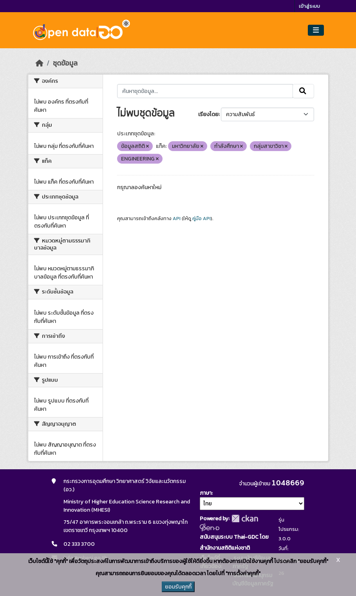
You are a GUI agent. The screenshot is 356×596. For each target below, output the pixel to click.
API (177, 218)
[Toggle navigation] (316, 30)
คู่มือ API (201, 218)
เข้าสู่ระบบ (309, 6)
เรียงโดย (208, 114)
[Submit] (303, 91)
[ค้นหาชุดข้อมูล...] (205, 91)
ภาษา (205, 493)
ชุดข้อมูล (65, 63)
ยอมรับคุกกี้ (178, 587)
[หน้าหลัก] (39, 63)
